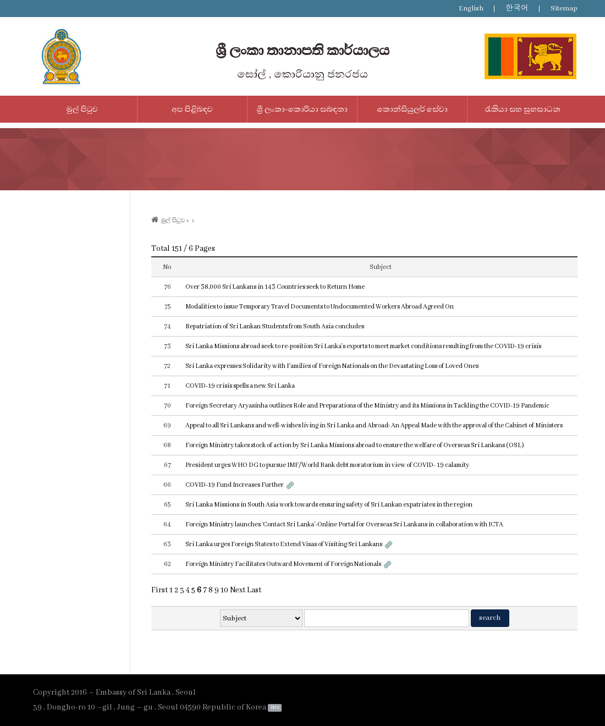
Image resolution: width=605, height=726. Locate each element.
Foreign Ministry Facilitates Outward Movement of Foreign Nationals (283, 564)
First (159, 590)
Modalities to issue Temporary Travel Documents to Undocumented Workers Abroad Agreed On (319, 306)
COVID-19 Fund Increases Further (234, 485)
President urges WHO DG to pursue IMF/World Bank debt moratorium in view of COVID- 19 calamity (327, 465)
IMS (275, 708)
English (471, 8)
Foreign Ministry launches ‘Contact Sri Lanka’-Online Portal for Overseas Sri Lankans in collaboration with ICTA (344, 524)
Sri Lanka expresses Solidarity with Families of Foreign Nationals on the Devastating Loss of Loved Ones (332, 366)
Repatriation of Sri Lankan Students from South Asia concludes (274, 326)
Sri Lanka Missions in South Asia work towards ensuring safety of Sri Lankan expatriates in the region (328, 505)
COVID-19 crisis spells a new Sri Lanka (240, 386)
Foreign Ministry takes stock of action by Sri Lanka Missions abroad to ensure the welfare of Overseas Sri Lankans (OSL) (354, 445)
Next (237, 590)
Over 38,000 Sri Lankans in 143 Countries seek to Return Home (275, 287)
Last (254, 590)
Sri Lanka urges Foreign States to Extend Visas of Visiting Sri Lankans (283, 544)
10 (224, 590)
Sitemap (564, 8)
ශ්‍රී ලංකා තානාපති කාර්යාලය (302, 50)
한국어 (517, 8)
